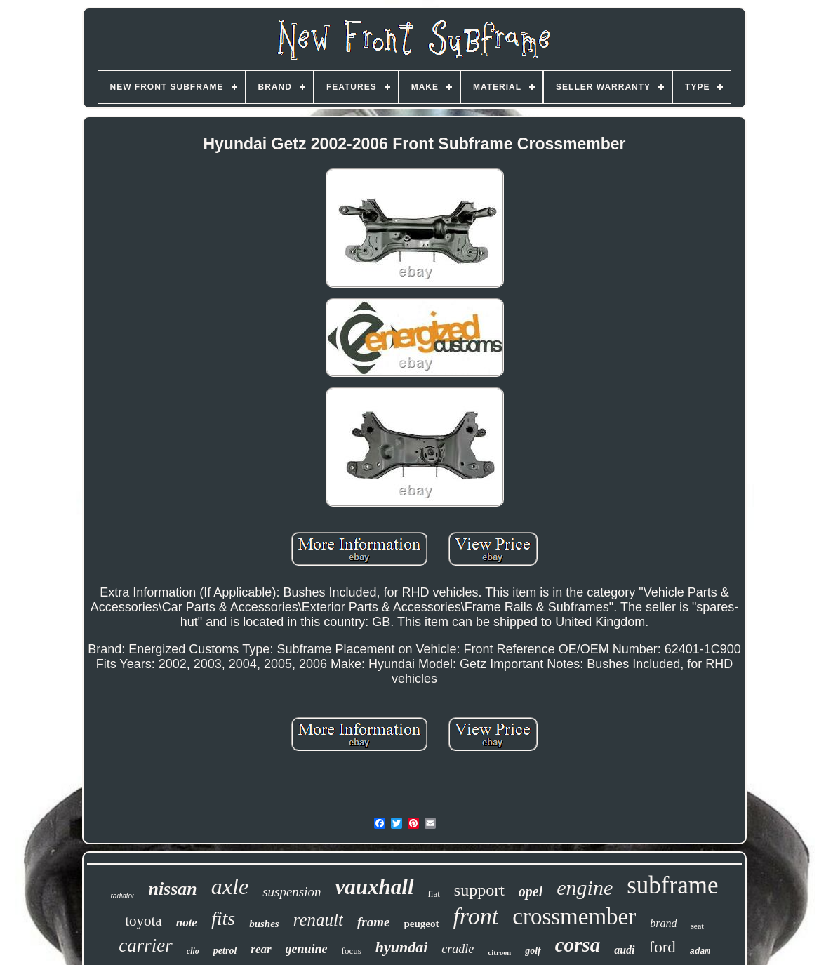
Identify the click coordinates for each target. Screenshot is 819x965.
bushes (264, 923)
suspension (291, 891)
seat (697, 925)
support (479, 890)
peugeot (421, 923)
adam (700, 952)
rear (261, 949)
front (475, 916)
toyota (143, 920)
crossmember (574, 916)
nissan (172, 889)
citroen (499, 952)
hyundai (401, 947)
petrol (225, 950)
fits (223, 918)
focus (351, 950)
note (186, 922)
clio (193, 951)
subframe (672, 885)
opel (530, 891)
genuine (307, 949)
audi (624, 950)
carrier (146, 945)
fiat (434, 894)
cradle (457, 949)
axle (229, 886)
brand (663, 923)
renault (318, 919)
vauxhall (374, 886)
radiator (123, 896)
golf (533, 950)
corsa (577, 944)
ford (662, 947)
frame (373, 921)
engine (585, 887)
